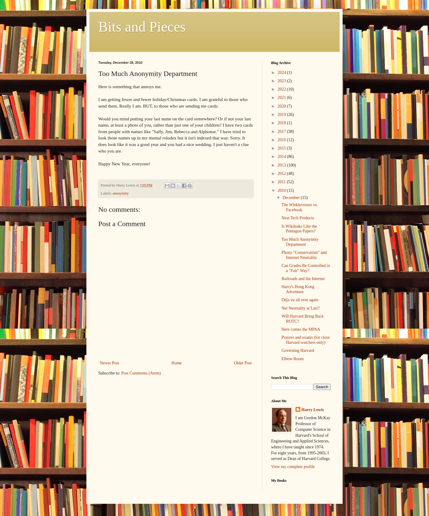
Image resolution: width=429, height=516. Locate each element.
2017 (282, 131)
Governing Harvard (298, 350)
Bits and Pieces (142, 27)
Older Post (243, 363)
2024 (282, 72)
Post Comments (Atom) (141, 373)
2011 (282, 182)
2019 (282, 114)
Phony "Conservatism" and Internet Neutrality (304, 255)
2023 (282, 81)
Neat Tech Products (298, 218)
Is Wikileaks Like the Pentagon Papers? (299, 229)
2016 (282, 140)
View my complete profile (293, 466)
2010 (282, 190)
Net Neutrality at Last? (301, 308)
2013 (282, 165)
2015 (282, 148)
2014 (282, 156)
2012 (282, 173)
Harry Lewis (312, 410)
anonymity (121, 193)
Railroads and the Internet (303, 278)
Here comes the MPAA (301, 329)
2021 (282, 97)
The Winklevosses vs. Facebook (300, 207)
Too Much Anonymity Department (300, 242)
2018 (282, 123)
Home (177, 363)
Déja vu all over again (300, 300)
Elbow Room (293, 359)
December (291, 197)
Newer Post (109, 363)
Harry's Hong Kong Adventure (298, 289)
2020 (282, 106)
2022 (282, 89)
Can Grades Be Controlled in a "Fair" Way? (306, 268)
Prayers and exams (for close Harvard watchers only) (306, 340)
